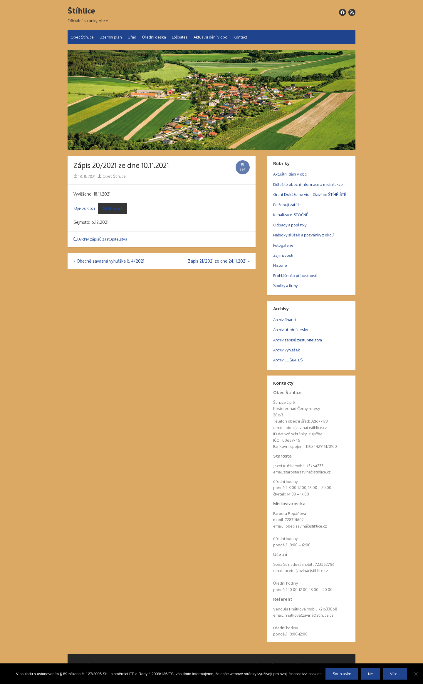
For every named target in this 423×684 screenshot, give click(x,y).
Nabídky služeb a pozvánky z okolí (303, 235)
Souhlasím (342, 673)
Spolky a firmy (285, 285)
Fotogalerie (283, 245)
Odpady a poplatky (289, 225)
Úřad (132, 37)
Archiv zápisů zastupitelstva (102, 239)
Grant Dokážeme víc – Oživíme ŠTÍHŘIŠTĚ (309, 194)
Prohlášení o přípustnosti (295, 275)
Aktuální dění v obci (211, 37)
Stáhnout (112, 208)
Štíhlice (81, 11)
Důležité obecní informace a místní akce (308, 184)
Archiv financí (284, 319)
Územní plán (111, 37)
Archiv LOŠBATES (288, 360)
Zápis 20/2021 (84, 208)
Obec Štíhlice (82, 37)
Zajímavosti (283, 255)
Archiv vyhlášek (286, 350)
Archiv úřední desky (290, 329)
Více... (395, 673)
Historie (280, 265)
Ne (370, 673)
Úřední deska (154, 37)
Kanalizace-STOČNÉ (290, 214)
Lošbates (180, 37)
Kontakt (240, 37)
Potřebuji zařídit (287, 204)
